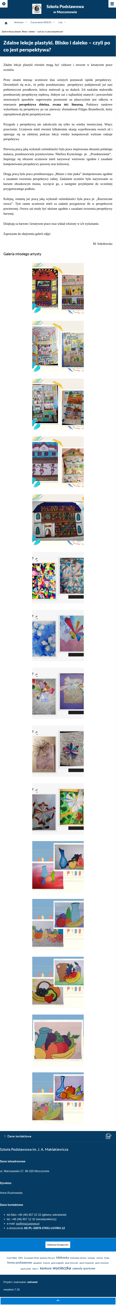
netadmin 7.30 (11, 1289)
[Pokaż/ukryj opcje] (4, 4)
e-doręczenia (15, 1228)
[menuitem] (57, 1245)
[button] (58, 313)
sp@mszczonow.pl (27, 1223)
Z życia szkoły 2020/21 (43, 22)
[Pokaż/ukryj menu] (112, 4)
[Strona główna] (6, 23)
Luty (62, 22)
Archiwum (20, 22)
